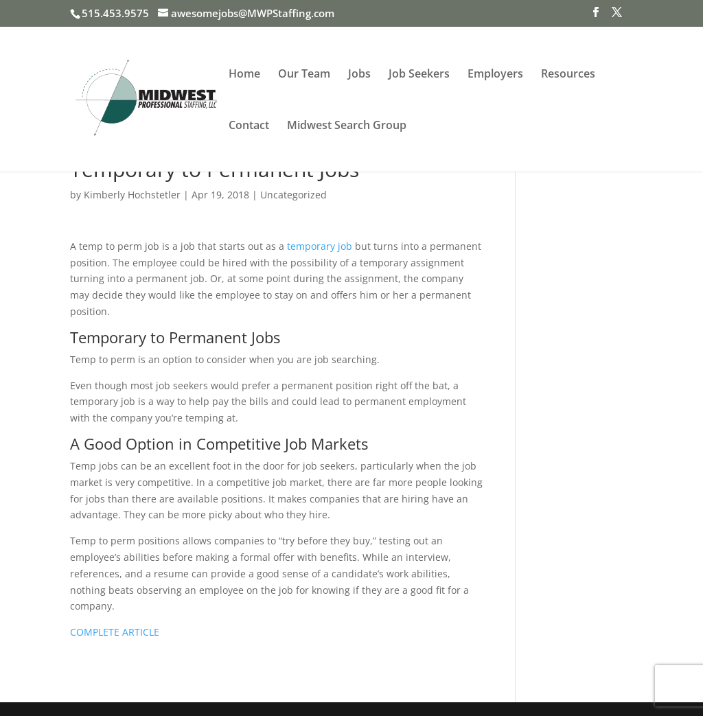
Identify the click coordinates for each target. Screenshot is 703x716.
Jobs (359, 75)
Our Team (304, 75)
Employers (495, 75)
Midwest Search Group (346, 126)
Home (244, 75)
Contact (249, 126)
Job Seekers (419, 75)
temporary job (319, 246)
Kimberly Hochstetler (132, 194)
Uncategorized (293, 194)
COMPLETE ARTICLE (114, 631)
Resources (568, 75)
